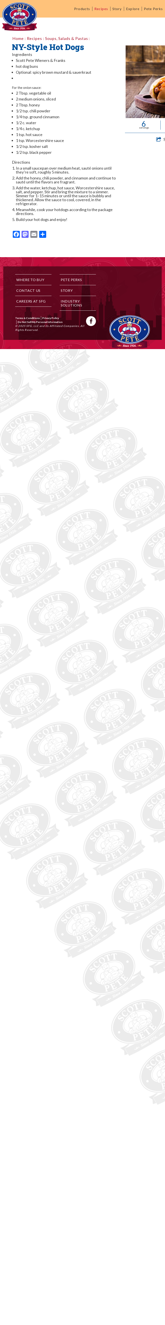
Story (117, 9)
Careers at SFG (31, 301)
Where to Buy (30, 280)
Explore (132, 9)
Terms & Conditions (27, 318)
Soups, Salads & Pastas (66, 38)
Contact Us (28, 290)
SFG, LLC (32, 326)
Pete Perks (153, 9)
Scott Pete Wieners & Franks (40, 60)
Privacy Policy (50, 318)
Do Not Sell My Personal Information (40, 322)
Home (18, 38)
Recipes (101, 9)
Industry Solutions (71, 303)
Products (82, 9)
